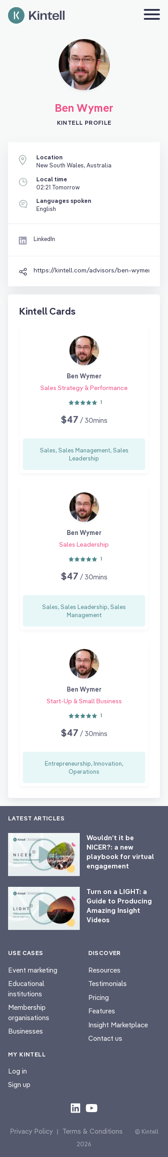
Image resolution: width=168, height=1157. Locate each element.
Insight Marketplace (118, 1025)
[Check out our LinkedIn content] (75, 1107)
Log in (17, 1071)
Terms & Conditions (92, 1131)
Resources (104, 970)
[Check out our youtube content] (92, 1107)
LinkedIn (44, 238)
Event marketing (32, 970)
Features (101, 1011)
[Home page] (36, 15)
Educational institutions (26, 988)
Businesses (25, 1031)
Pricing (98, 997)
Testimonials (107, 983)
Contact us (105, 1038)
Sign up (19, 1084)
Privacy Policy (31, 1131)
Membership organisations (28, 1012)
